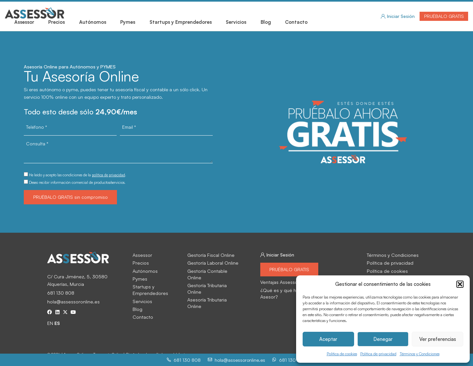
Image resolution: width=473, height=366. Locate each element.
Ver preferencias (437, 339)
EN (50, 324)
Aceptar (328, 339)
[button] (460, 284)
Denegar (383, 339)
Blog (266, 22)
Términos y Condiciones (419, 354)
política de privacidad (110, 174)
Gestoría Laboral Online (212, 263)
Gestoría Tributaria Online (214, 279)
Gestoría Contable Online (214, 271)
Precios (56, 22)
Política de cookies (342, 354)
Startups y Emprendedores (181, 22)
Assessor (24, 22)
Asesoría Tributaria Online (214, 287)
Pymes (127, 22)
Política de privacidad (378, 354)
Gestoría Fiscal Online (210, 255)
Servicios (236, 22)
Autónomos (92, 22)
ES (57, 324)
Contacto (296, 22)
